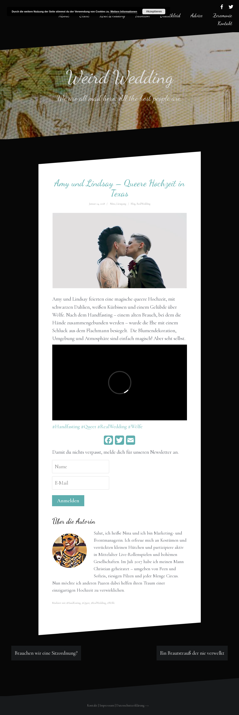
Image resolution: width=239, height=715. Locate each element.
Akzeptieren (154, 11)
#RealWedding (112, 427)
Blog (133, 203)
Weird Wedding (119, 77)
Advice (197, 15)
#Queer (88, 427)
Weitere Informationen (123, 11)
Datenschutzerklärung (130, 705)
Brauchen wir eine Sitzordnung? (46, 653)
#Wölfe (135, 427)
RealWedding (143, 203)
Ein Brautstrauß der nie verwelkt (192, 653)
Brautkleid (170, 15)
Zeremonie (222, 15)
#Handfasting (66, 427)
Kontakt (225, 23)
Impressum (106, 705)
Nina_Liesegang (118, 203)
